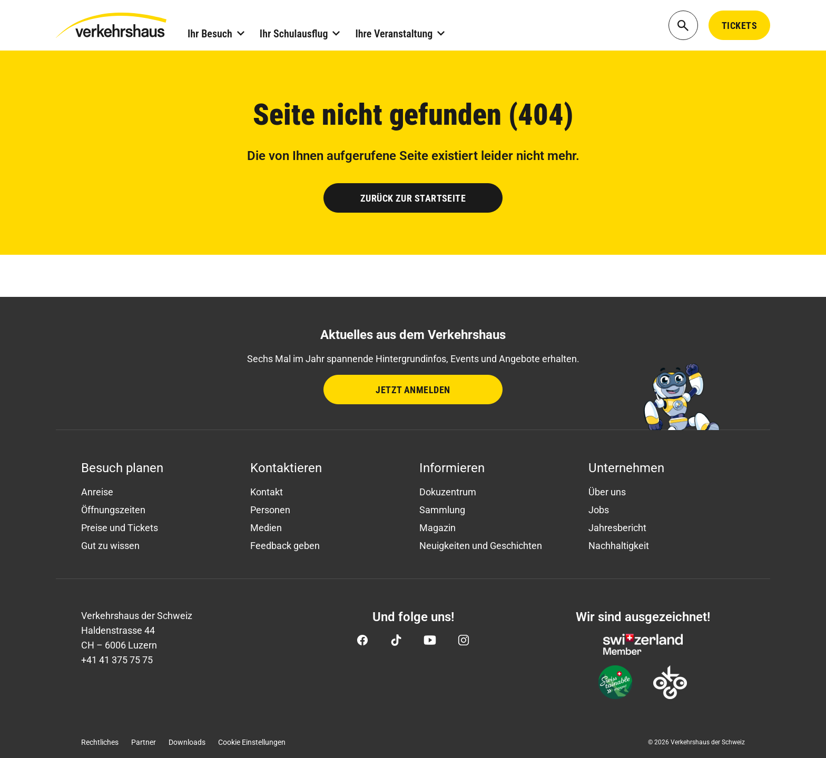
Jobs (598, 509)
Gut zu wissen (110, 545)
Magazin (437, 527)
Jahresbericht (617, 527)
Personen (270, 509)
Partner (143, 742)
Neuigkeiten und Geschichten (480, 545)
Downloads (187, 742)
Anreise (97, 491)
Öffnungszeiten (113, 509)
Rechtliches (100, 742)
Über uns (607, 491)
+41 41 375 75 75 (117, 659)
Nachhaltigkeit (618, 545)
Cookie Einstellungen (252, 742)
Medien (266, 527)
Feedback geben (285, 545)
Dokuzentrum (447, 491)
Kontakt (266, 491)
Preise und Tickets (119, 527)
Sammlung (442, 509)
